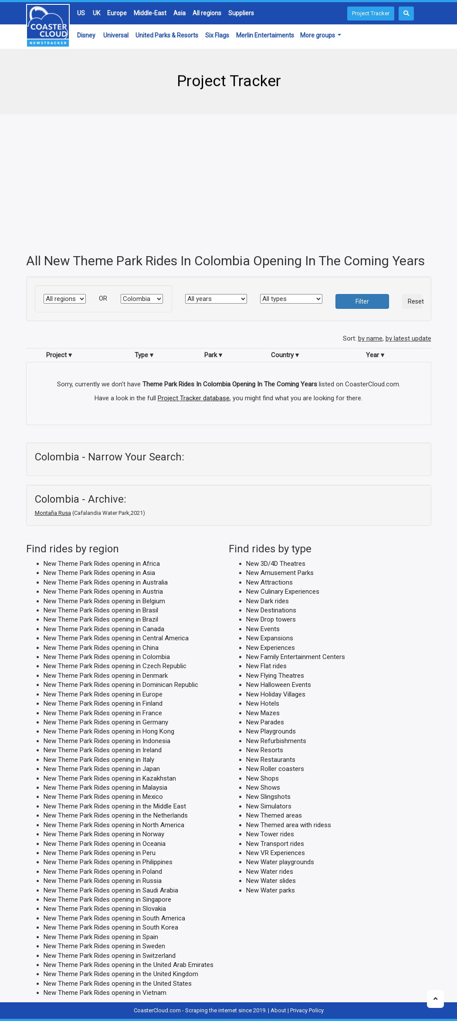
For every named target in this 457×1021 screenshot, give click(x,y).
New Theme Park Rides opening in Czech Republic (115, 666)
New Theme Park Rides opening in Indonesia (107, 740)
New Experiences (270, 647)
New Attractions (269, 582)
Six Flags (217, 35)
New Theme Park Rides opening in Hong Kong (109, 731)
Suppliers (241, 13)
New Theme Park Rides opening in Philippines (108, 862)
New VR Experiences (275, 853)
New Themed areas (274, 815)
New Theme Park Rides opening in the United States (118, 983)
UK (96, 13)
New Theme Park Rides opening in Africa (102, 563)
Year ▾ (375, 354)
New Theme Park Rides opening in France (103, 713)
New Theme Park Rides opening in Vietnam (105, 993)
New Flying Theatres (275, 675)
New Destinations (271, 610)
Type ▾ (144, 354)
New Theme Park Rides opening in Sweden (104, 946)
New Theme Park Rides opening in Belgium (104, 601)
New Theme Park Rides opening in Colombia (107, 657)
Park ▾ (213, 354)
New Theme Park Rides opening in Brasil (101, 610)
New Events (263, 628)
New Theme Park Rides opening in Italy (99, 759)
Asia (179, 13)
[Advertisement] (228, 184)
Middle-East (150, 13)
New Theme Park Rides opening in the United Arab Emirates (128, 965)
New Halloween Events (278, 685)
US (81, 13)
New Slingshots (268, 797)
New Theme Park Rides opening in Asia (99, 573)
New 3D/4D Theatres (275, 563)
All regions (207, 13)
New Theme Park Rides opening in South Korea (111, 927)
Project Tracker (370, 13)
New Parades (265, 722)
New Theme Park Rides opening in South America (114, 918)
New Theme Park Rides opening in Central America (116, 638)
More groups (318, 35)
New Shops (262, 778)
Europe (117, 13)
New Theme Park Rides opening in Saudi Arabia (111, 890)
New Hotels (262, 703)
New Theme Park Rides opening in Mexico (103, 797)
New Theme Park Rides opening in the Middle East (115, 806)
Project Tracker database (194, 398)
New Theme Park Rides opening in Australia (106, 582)
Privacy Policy (307, 1010)
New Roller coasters (275, 769)
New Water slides (271, 881)
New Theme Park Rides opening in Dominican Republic (121, 685)
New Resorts (264, 750)
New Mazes (263, 713)
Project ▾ (59, 354)
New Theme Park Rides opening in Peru (100, 853)
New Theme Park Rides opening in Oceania (105, 843)
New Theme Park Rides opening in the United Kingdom (121, 974)
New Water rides (269, 871)
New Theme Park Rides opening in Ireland (103, 750)
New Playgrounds (271, 731)
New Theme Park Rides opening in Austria (103, 591)
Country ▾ (285, 354)
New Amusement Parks (280, 573)
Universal (116, 35)
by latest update (408, 338)
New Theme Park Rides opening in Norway (104, 834)
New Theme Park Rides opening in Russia (103, 881)
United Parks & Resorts (166, 35)
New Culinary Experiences (282, 591)
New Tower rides (270, 834)
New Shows (263, 787)
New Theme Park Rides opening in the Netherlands (116, 815)
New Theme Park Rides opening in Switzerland (110, 955)
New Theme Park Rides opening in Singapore (107, 899)
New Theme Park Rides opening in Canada (104, 628)
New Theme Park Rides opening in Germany (106, 722)
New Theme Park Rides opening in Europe (103, 694)
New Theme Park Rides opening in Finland (103, 703)
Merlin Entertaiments (265, 35)
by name (370, 338)
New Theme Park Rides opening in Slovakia (105, 909)
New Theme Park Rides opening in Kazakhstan (110, 778)
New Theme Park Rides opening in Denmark (106, 675)
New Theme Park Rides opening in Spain (101, 936)
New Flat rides (266, 666)
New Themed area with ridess (288, 824)
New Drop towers (271, 619)
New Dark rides (267, 601)
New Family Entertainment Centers (295, 657)
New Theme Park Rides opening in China (101, 647)
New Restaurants (270, 759)
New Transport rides (275, 843)
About (278, 1010)
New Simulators (268, 806)
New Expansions (269, 638)
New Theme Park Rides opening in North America (114, 824)
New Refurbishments (276, 740)
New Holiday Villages (275, 694)
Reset (415, 301)
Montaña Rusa (53, 512)
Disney (86, 35)
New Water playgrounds (280, 862)
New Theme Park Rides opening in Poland (103, 871)
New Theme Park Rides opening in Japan (102, 769)
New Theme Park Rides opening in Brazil (101, 619)
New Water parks (270, 890)
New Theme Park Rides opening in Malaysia (105, 787)
